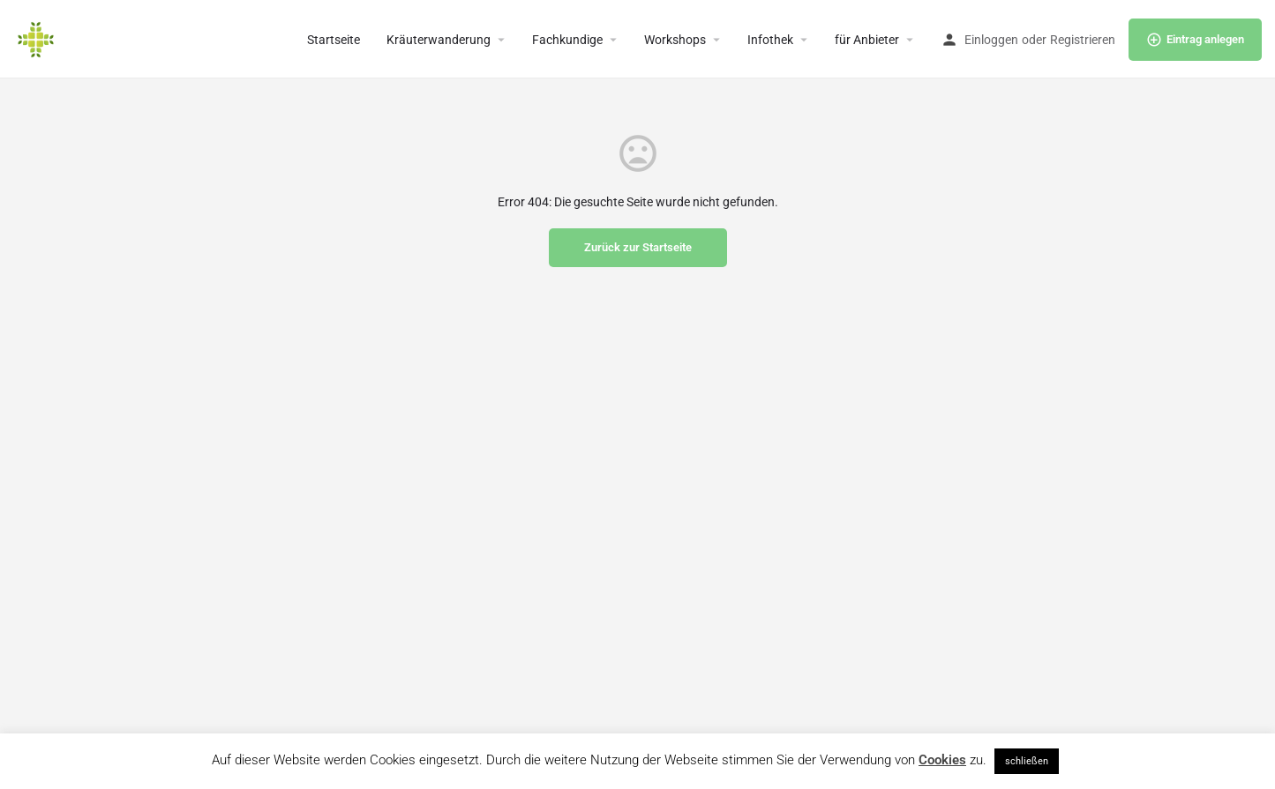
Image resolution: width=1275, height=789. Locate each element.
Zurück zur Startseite (638, 247)
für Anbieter (867, 40)
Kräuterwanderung (438, 40)
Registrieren (1082, 40)
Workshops (675, 40)
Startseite (333, 40)
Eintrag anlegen (1195, 40)
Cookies (942, 760)
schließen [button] (1026, 761)
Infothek (770, 40)
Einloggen (991, 40)
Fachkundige (567, 40)
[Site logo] (38, 38)
